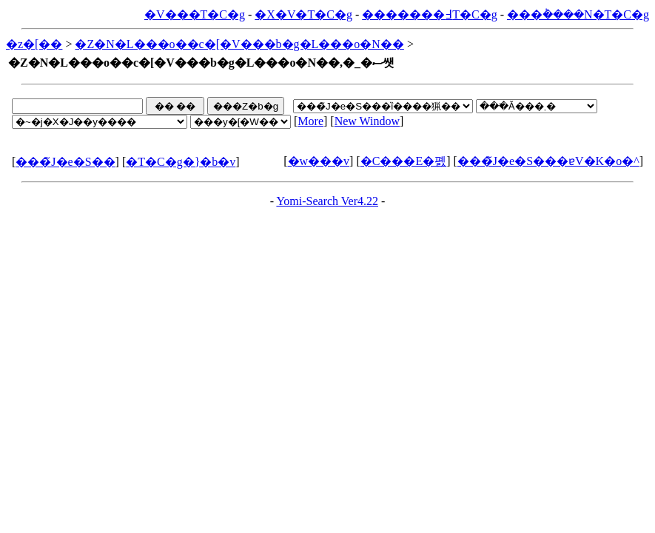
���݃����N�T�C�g (578, 14)
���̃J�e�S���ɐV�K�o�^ (548, 161)
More (310, 121)
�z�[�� (34, 44)
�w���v (319, 161)
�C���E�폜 (403, 161)
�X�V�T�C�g (303, 14)
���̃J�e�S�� (65, 161)
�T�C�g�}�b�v (180, 161)
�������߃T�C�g (429, 14)
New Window (367, 121)
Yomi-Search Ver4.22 (327, 201)
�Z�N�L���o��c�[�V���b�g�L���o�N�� (239, 44)
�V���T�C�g (194, 14)
